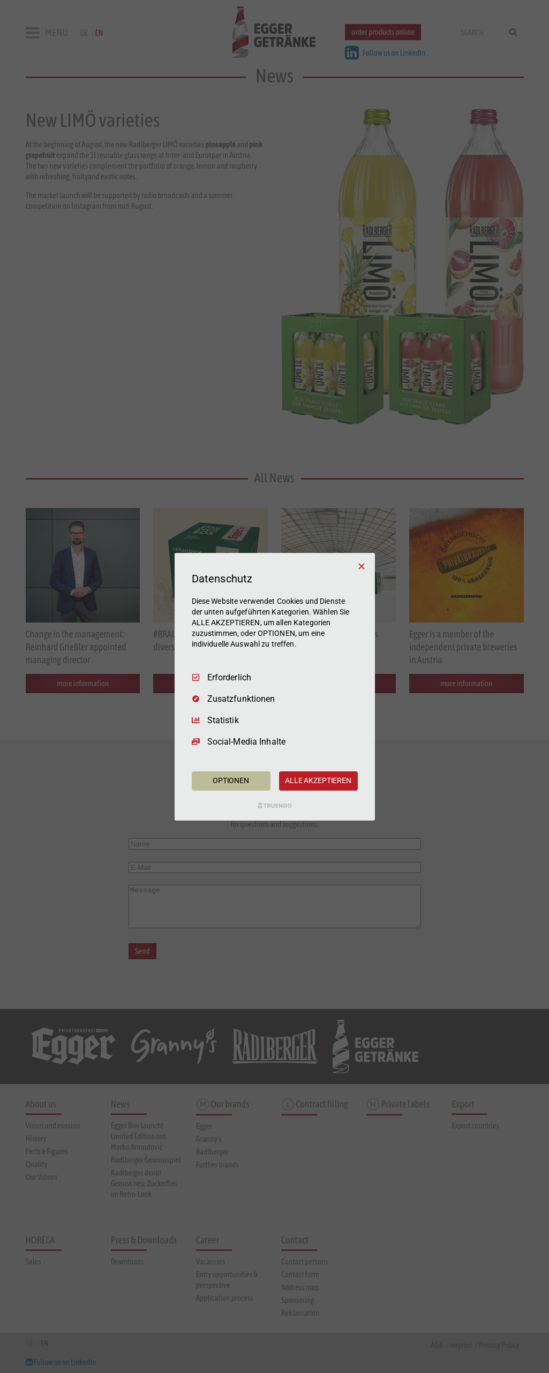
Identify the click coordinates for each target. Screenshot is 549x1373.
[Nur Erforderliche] (361, 565)
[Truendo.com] (274, 805)
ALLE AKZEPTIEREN (318, 780)
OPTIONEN (231, 780)
